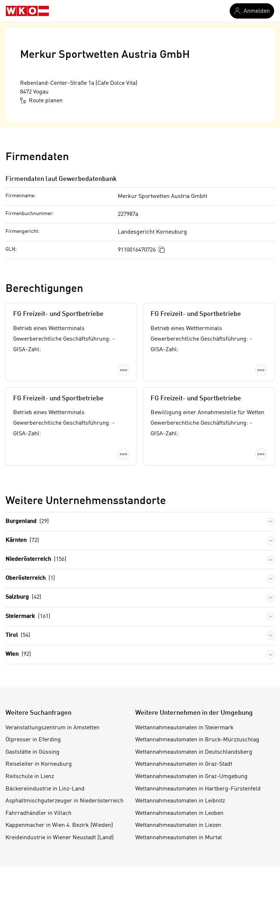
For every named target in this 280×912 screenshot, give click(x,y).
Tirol (17, 659)
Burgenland (27, 545)
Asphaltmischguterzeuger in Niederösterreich (64, 825)
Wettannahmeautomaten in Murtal (178, 862)
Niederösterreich (35, 583)
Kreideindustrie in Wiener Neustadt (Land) (59, 862)
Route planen (41, 100)
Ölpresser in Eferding (33, 764)
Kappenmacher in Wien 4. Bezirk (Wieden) (59, 849)
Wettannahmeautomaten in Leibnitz (180, 825)
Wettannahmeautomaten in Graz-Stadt (183, 788)
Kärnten (22, 564)
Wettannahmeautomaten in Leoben (179, 837)
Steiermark (27, 640)
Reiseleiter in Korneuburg (38, 788)
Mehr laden (140, 486)
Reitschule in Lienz (29, 801)
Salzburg (23, 621)
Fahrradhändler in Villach (38, 837)
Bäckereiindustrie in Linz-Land (45, 813)
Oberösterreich (30, 602)
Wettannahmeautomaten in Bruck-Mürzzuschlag (197, 764)
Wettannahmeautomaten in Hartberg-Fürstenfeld (198, 813)
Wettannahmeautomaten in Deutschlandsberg (193, 776)
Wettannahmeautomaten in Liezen (178, 849)
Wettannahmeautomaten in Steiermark (184, 752)
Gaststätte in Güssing (32, 776)
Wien (18, 678)
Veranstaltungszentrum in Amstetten (52, 752)
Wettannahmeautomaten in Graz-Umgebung (191, 801)
